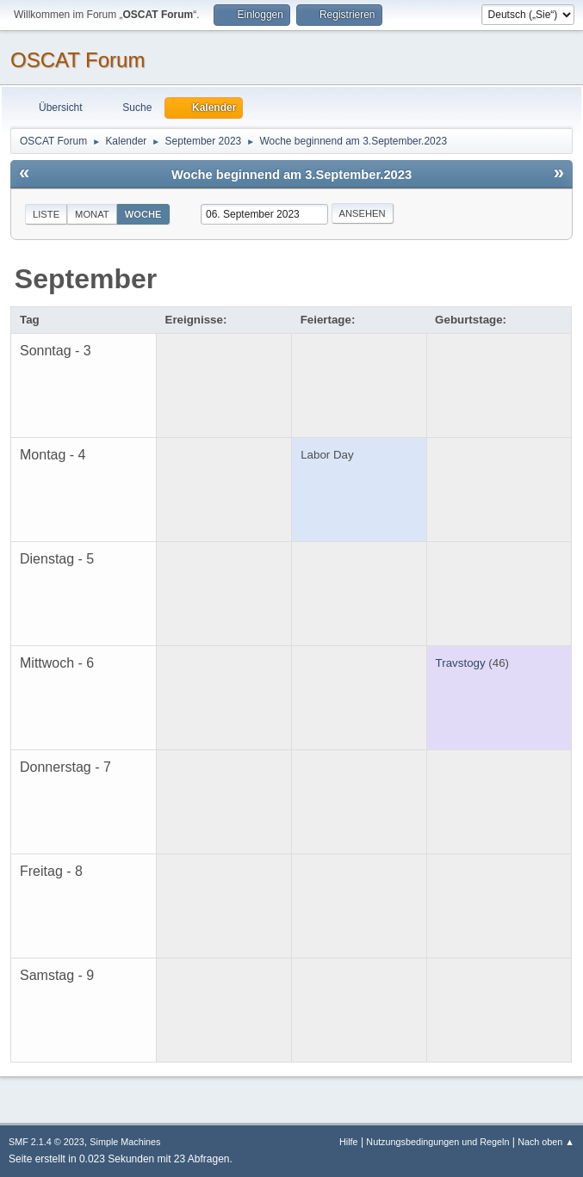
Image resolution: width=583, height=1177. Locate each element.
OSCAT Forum (77, 59)
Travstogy (461, 662)
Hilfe (348, 1142)
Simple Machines (125, 1142)
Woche (143, 214)
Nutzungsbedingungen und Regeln (437, 1142)
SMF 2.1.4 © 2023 (46, 1142)
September (86, 278)
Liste (46, 214)
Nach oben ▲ (546, 1142)
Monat (92, 214)
